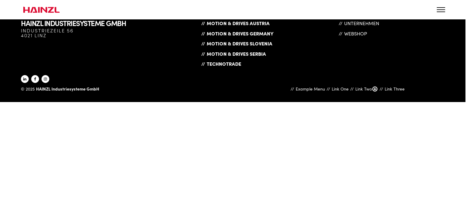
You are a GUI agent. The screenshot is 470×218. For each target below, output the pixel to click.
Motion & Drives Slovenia (239, 43)
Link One (340, 89)
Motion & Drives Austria (238, 23)
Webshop (355, 33)
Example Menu (310, 89)
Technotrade (224, 63)
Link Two (366, 89)
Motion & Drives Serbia (236, 53)
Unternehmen (361, 23)
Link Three (395, 89)
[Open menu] (441, 9)
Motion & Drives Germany (240, 33)
